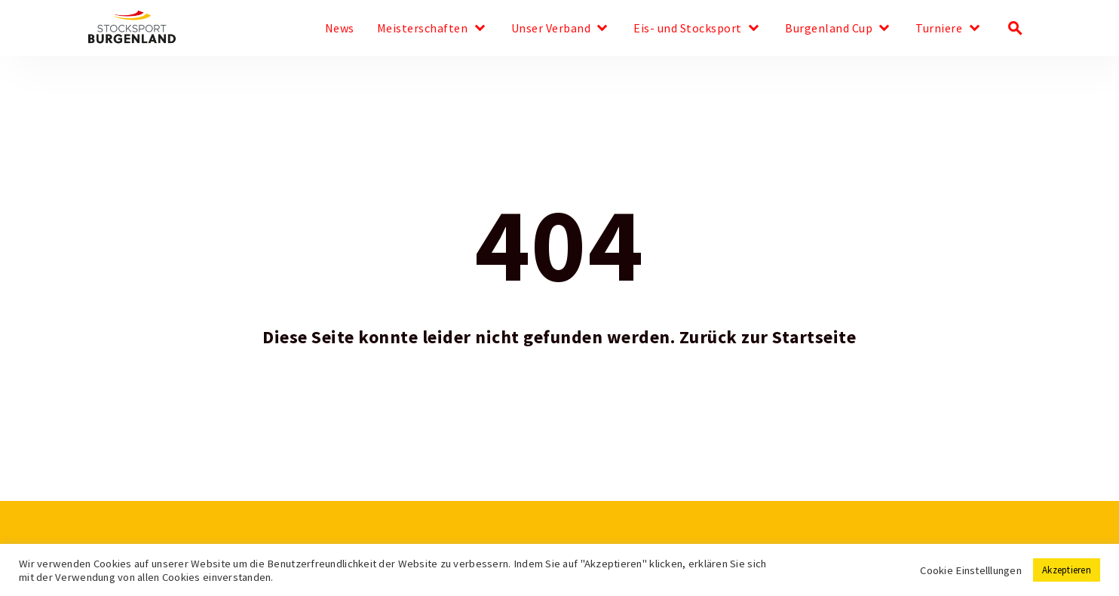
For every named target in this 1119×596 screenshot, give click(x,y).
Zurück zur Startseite (768, 337)
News (339, 28)
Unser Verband (551, 28)
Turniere (938, 28)
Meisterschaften (422, 28)
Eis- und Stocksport (687, 28)
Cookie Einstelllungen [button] (971, 570)
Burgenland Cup (828, 28)
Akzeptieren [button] (1066, 570)
